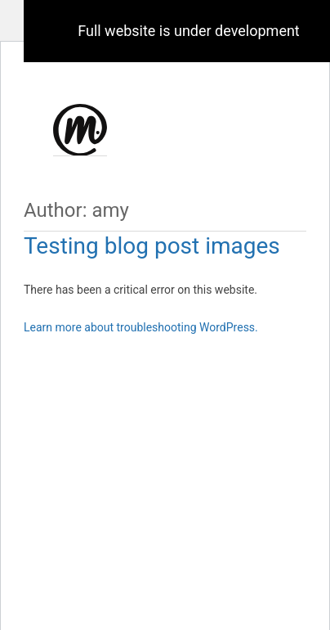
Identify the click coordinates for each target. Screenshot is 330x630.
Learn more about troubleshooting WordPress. (141, 327)
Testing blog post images (152, 245)
